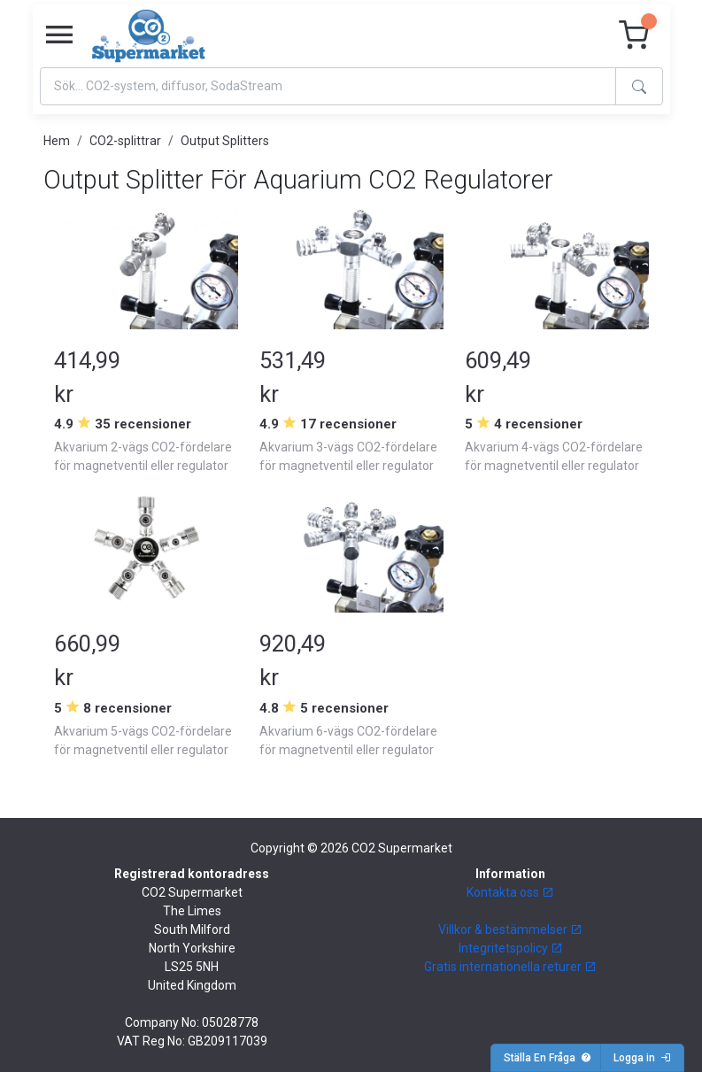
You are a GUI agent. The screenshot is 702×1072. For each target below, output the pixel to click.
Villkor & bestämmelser (510, 929)
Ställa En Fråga (547, 1058)
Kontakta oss (510, 892)
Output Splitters (225, 141)
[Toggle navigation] (59, 35)
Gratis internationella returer (510, 967)
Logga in (642, 1058)
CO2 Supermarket (401, 848)
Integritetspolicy (511, 948)
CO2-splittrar (125, 141)
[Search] (328, 86)
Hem (56, 141)
